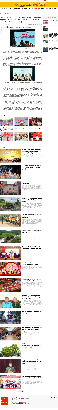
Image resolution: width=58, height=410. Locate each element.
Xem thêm (21, 391)
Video (55, 8)
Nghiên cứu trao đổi (49, 8)
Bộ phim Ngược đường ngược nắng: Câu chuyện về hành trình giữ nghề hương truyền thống (31, 151)
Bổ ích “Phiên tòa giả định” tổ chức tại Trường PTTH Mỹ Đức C (20, 128)
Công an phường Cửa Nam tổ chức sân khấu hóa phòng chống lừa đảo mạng (31, 361)
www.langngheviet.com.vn (41, 404)
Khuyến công (26, 8)
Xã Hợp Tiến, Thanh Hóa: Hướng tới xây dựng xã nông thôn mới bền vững (53, 41)
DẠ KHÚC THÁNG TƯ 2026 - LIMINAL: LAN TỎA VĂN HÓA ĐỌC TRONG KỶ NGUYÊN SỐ (32, 167)
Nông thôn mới (17, 8)
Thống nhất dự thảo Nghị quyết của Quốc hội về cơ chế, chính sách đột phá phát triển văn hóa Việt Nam (6, 143)
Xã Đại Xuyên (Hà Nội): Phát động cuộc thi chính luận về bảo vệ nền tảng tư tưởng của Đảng (35, 143)
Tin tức (3, 8)
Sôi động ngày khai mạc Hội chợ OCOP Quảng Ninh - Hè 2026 (53, 21)
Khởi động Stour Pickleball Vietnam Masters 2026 (53, 27)
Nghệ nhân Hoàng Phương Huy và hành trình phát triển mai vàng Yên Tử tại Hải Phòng (31, 345)
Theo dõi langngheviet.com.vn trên (33, 24)
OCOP (22, 8)
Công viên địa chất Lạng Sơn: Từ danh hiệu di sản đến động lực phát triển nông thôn (32, 199)
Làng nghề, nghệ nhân (9, 8)
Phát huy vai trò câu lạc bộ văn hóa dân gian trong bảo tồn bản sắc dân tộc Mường (31, 216)
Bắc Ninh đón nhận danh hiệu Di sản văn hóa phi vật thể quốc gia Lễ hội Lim (31, 377)
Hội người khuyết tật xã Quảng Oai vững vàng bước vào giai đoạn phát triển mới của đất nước (31, 248)
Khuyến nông (31, 8)
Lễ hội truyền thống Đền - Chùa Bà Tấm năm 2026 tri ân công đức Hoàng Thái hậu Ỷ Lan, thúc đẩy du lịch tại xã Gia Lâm (6, 129)
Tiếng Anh (45, 1)
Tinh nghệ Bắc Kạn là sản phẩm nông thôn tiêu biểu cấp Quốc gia (53, 48)
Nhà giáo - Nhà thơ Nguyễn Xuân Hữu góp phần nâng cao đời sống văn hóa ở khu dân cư (32, 296)
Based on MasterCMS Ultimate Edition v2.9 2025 (8, 408)
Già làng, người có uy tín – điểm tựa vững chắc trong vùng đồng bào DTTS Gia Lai (20, 143)
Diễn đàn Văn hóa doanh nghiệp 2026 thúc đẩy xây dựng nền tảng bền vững (32, 329)
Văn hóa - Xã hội (37, 8)
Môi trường (43, 8)
